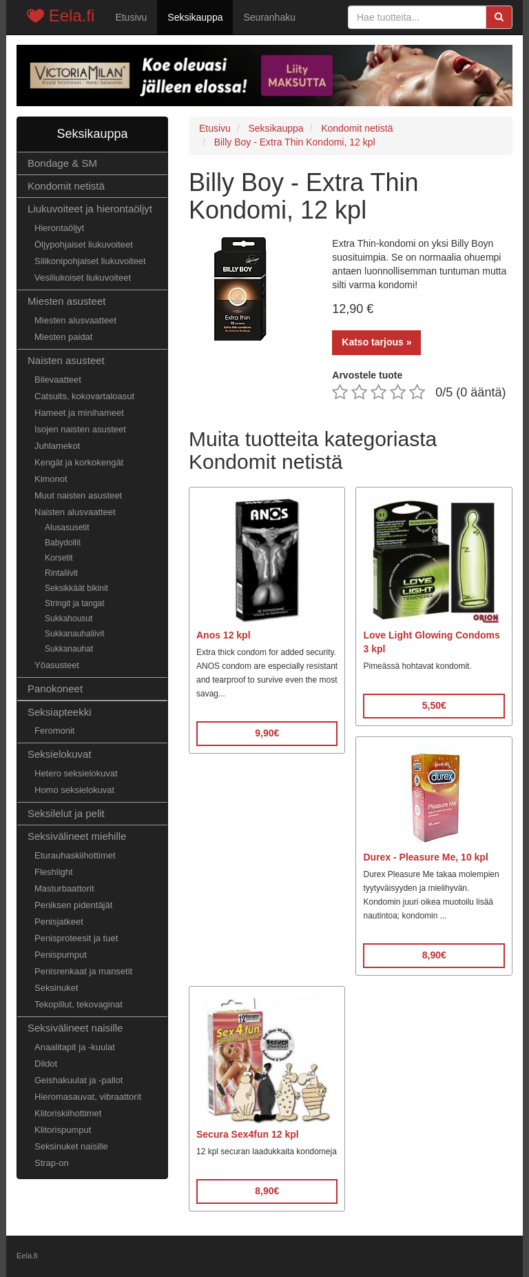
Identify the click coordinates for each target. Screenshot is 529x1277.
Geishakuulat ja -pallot (78, 1080)
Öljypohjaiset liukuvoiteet (83, 244)
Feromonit (54, 730)
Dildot (45, 1063)
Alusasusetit (67, 527)
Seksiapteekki (60, 712)
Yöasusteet (56, 665)
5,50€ (434, 705)
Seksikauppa (194, 17)
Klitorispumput (62, 1130)
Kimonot (51, 479)
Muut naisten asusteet (78, 495)
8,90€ (434, 955)
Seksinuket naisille (71, 1146)
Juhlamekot (57, 446)
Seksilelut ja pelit (66, 813)
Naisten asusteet (66, 360)
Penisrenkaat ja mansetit (83, 971)
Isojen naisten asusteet (80, 429)
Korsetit (59, 558)
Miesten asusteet (66, 301)
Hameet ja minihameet (79, 413)
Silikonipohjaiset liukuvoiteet (90, 261)
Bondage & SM (62, 163)
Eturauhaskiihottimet (75, 855)
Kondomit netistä (66, 186)
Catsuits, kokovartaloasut (84, 396)
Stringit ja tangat (75, 603)
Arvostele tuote (367, 375)
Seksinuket (56, 988)
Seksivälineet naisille (75, 1028)
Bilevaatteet (57, 379)
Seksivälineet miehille (77, 836)
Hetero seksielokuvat (76, 773)
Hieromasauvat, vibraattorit (87, 1097)
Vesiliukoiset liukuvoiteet (82, 277)
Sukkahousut (68, 618)
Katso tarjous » (376, 342)
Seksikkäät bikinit (76, 588)
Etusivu (131, 17)
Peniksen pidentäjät (73, 905)
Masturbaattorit (64, 888)
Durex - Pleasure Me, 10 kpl (425, 857)
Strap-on (51, 1163)
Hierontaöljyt (59, 228)
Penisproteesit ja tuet (76, 938)
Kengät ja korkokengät (78, 462)
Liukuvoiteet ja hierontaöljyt (90, 208)
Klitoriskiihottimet (67, 1113)
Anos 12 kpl (223, 635)
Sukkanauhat (69, 649)
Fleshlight (53, 872)
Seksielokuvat (60, 754)
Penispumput (60, 954)
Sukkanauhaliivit (75, 633)
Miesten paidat (63, 337)
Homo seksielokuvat (74, 790)
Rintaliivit (61, 573)
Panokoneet (55, 688)
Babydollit (63, 542)
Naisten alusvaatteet (75, 512)
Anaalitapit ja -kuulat (74, 1047)
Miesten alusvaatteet (75, 320)
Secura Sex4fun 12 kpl (247, 1134)
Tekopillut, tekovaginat (78, 1004)
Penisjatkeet (58, 921)
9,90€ (267, 732)
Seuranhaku (269, 17)
